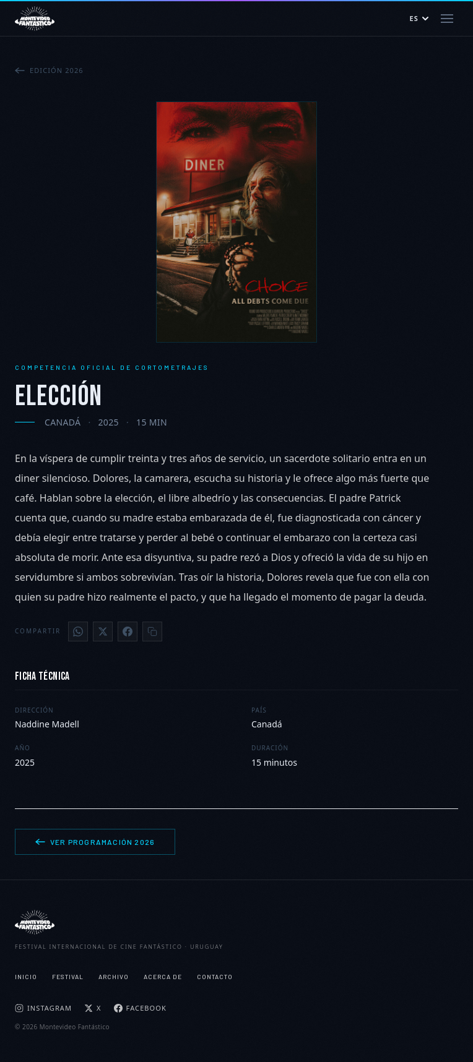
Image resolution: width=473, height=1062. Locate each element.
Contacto (215, 976)
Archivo (113, 976)
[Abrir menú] (447, 18)
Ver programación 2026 (95, 841)
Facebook (140, 1008)
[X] (103, 631)
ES (419, 18)
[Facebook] (127, 631)
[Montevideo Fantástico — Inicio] (34, 18)
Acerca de (163, 976)
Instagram (43, 1008)
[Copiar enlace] (152, 631)
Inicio (26, 976)
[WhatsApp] (78, 631)
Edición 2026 (49, 70)
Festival (68, 976)
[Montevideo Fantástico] (236, 922)
